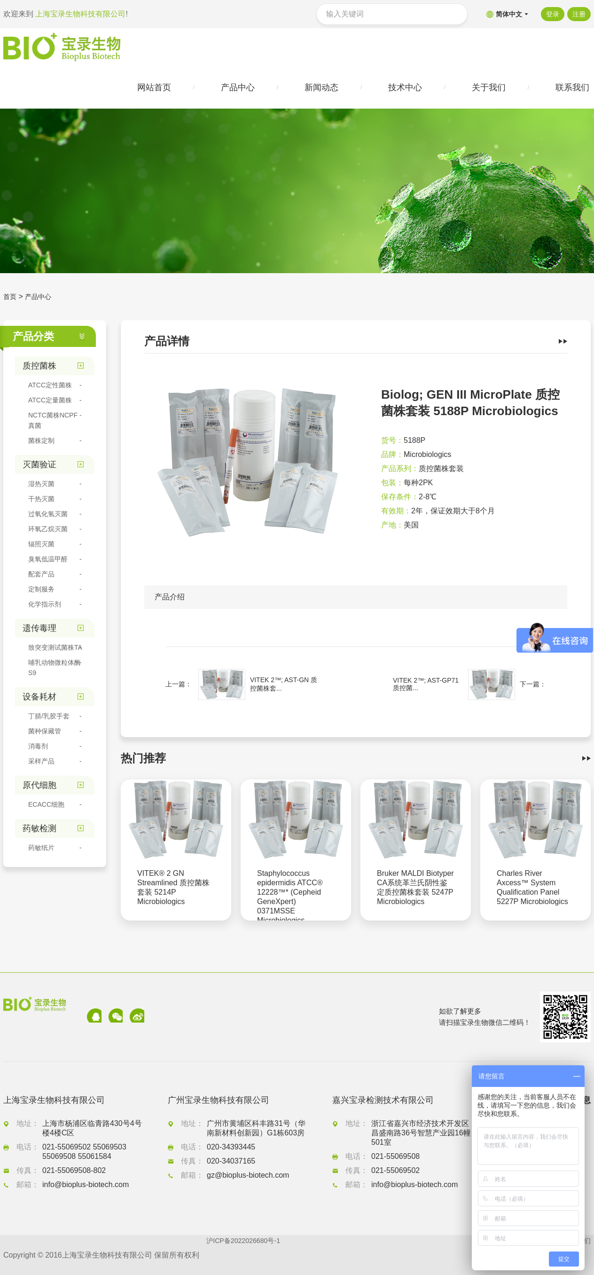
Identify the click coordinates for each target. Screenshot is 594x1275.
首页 (10, 301)
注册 (579, 14)
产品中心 (42, 301)
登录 (549, 14)
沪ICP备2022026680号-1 (248, 1255)
